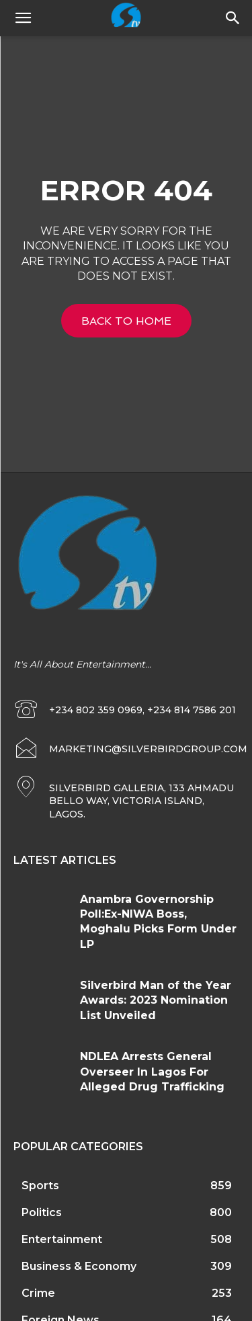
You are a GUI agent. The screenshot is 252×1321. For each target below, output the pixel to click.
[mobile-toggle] (22, 18)
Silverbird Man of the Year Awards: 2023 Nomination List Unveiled (155, 1000)
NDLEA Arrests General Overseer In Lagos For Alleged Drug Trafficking (152, 1071)
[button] (233, 18)
